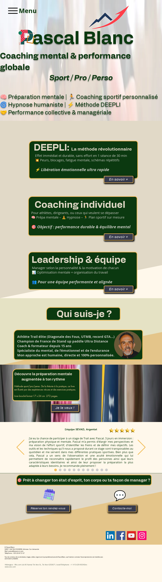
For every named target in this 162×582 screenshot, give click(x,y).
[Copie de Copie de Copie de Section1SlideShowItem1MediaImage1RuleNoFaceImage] (69, 470)
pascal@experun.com (15, 551)
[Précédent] (20, 447)
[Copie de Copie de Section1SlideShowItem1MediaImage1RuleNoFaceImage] (64, 470)
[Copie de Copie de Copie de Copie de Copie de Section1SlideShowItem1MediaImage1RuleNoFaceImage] (78, 470)
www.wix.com (10, 567)
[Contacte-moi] (122, 508)
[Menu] (21, 10)
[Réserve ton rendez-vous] (48, 508)
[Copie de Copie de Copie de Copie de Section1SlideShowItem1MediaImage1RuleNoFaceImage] (74, 470)
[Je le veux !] (65, 408)
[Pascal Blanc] (110, 535)
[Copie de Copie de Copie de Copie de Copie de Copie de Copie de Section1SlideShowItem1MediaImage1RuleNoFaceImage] (60, 470)
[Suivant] (141, 447)
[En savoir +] (118, 237)
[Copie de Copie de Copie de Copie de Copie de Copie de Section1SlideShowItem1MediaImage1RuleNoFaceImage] (55, 470)
